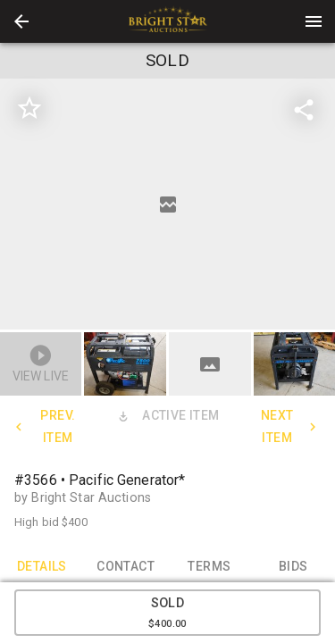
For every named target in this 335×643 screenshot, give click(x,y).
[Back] (21, 21)
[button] (21, 21)
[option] (167, 204)
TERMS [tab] (210, 566)
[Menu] (313, 21)
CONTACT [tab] (126, 566)
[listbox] (167, 204)
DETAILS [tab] (42, 566)
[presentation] (168, 21)
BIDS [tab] (293, 566)
